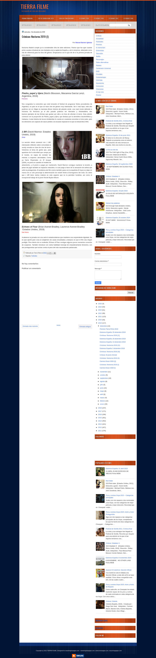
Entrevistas (100, 50)
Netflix (98, 56)
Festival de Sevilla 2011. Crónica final (119, 121)
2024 (100, 307)
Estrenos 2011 (86, 25)
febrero (103, 401)
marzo (102, 398)
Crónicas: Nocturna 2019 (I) (109, 364)
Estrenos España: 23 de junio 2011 (118, 135)
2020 (100, 320)
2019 (100, 323)
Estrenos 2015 (26, 25)
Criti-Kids (99, 80)
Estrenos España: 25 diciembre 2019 (113, 332)
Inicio (58, 325)
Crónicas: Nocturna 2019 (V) (110, 335)
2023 (100, 310)
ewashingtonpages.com (72, 650)
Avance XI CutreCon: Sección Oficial (118, 570)
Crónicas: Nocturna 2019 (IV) (110, 345)
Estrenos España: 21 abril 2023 (117, 468)
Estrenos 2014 (41, 25)
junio (102, 388)
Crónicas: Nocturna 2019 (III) (110, 352)
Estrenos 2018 (99, 18)
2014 (100, 421)
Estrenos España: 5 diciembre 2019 (112, 348)
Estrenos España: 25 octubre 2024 (118, 217)
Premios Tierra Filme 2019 (109, 329)
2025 (100, 303)
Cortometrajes (101, 77)
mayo (102, 391)
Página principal (27, 18)
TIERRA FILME (35, 6)
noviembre (104, 372)
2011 (100, 431)
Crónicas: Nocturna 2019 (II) (109, 358)
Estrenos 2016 (128, 18)
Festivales (34, 256)
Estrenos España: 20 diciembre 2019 (113, 339)
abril (101, 394)
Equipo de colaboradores (104, 25)
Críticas (98, 36)
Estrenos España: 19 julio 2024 (117, 191)
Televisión (99, 53)
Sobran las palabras (113, 203)
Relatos (98, 65)
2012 (100, 427)
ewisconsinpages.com (101, 650)
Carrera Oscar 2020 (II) (108, 361)
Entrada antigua (85, 326)
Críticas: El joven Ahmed (108, 355)
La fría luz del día (112, 150)
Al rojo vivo (100, 92)
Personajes (100, 59)
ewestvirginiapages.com (87, 650)
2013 (100, 424)
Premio (98, 95)
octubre (103, 375)
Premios (99, 45)
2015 (100, 418)
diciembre (103, 326)
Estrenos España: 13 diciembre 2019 (113, 342)
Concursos (100, 86)
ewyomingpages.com (115, 650)
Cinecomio (99, 89)
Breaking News (101, 620)
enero (102, 404)
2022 (100, 313)
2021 (100, 316)
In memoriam (100, 48)
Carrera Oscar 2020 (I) (108, 368)
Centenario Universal (103, 68)
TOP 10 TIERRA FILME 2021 (46, 18)
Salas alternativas (102, 62)
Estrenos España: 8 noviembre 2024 (118, 558)
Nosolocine (100, 83)
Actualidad (99, 39)
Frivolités (99, 74)
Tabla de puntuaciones (66, 18)
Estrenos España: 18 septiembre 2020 (119, 164)
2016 (100, 414)
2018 (100, 408)
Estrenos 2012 (71, 25)
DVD (97, 71)
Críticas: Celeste (111, 601)
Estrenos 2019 (84, 18)
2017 (100, 411)
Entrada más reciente (30, 326)
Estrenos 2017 (113, 18)
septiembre (104, 378)
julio (101, 385)
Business (99, 628)
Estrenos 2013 (56, 25)
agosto (102, 381)
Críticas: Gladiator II (113, 176)
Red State (109, 106)
